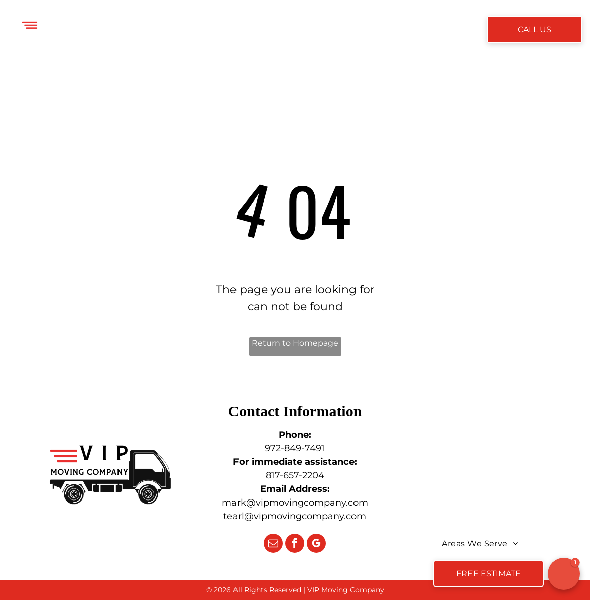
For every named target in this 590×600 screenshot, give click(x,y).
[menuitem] (143, 30)
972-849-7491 (295, 448)
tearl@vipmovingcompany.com (294, 516)
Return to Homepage (295, 343)
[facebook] (294, 544)
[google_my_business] (316, 544)
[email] (273, 544)
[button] (564, 574)
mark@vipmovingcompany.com (295, 502)
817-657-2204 (295, 475)
